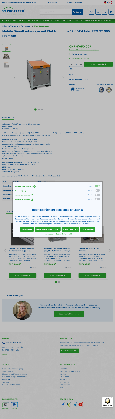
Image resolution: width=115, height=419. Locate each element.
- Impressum (48, 234)
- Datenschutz (60, 234)
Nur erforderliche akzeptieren (47, 229)
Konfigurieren (27, 229)
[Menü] (111, 398)
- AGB (69, 234)
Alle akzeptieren (88, 229)
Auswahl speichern (70, 229)
